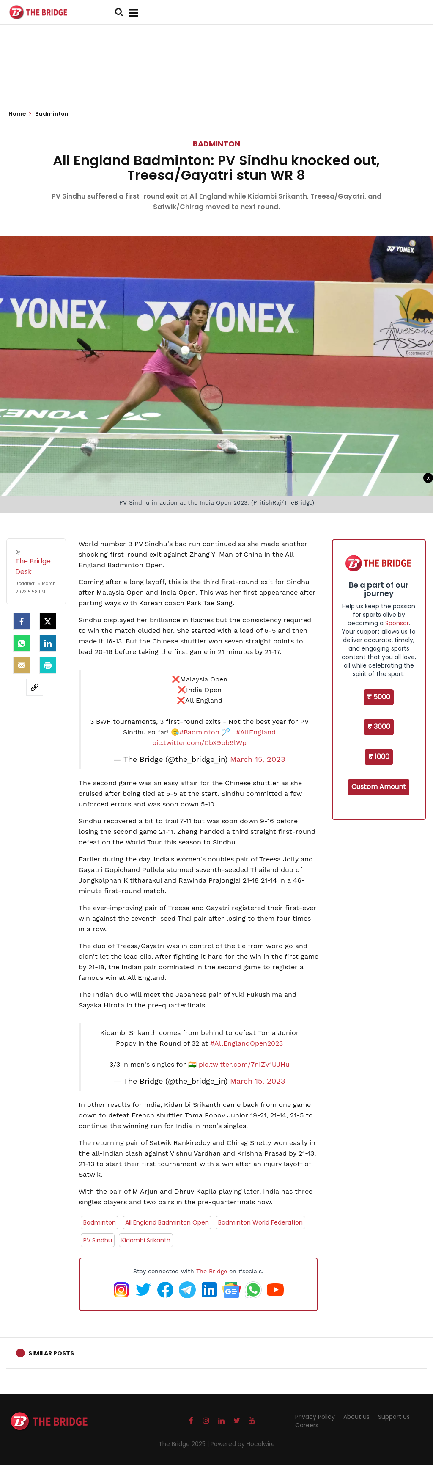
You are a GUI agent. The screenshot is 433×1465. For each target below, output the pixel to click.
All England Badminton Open (167, 1222)
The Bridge (211, 1271)
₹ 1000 (378, 756)
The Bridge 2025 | (185, 1444)
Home (19, 114)
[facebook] (21, 621)
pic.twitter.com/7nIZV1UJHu (244, 1064)
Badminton (216, 143)
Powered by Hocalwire (243, 1444)
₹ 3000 (378, 726)
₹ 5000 (378, 697)
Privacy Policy (315, 1417)
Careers (306, 1425)
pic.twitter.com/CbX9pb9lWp (199, 743)
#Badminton (199, 732)
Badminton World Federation (260, 1222)
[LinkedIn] (47, 643)
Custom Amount (378, 787)
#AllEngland (256, 732)
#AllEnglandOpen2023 (246, 1043)
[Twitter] (47, 621)
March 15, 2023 (257, 759)
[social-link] (34, 687)
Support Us (394, 1417)
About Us (356, 1417)
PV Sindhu (97, 1240)
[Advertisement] (216, 76)
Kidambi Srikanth (145, 1240)
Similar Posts (51, 1353)
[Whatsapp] (21, 643)
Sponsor (397, 623)
